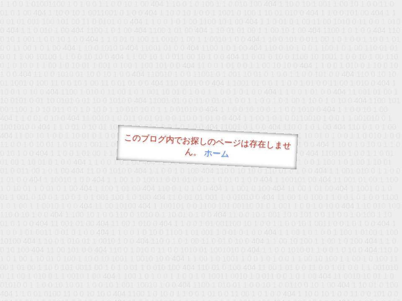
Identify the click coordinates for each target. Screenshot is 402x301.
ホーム (216, 153)
